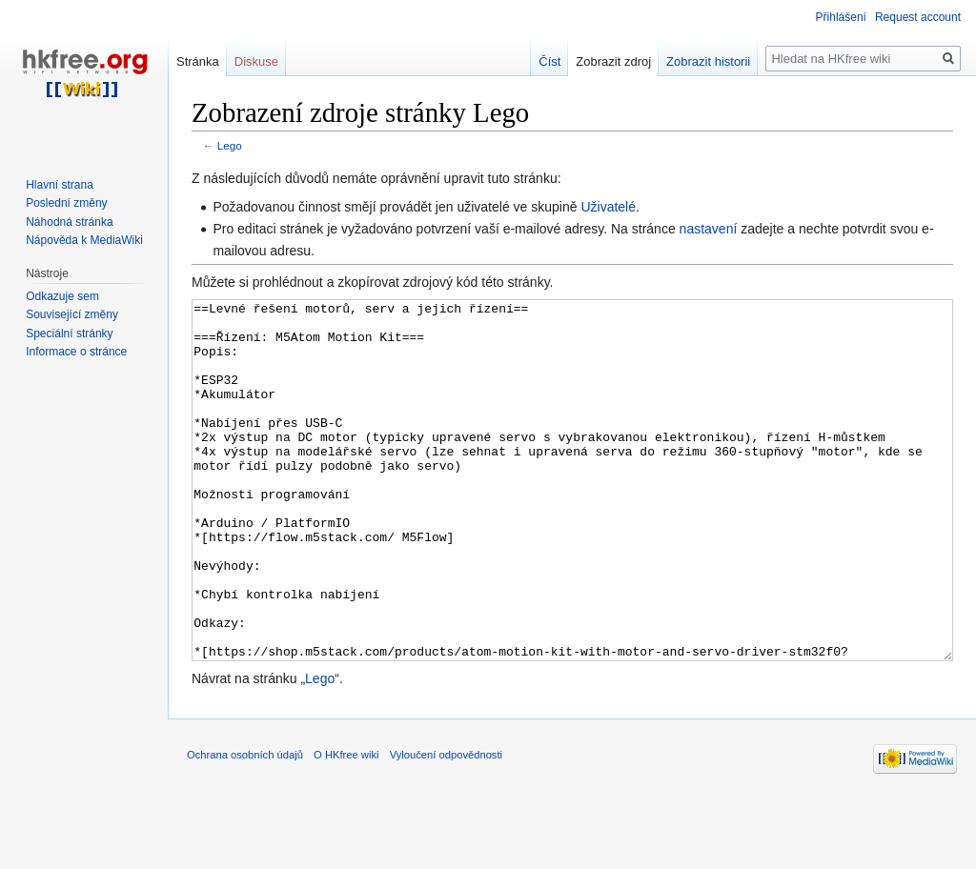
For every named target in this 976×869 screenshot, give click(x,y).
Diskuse (256, 61)
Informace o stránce (76, 351)
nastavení (709, 228)
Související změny (72, 314)
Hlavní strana (59, 185)
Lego (229, 145)
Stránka (197, 61)
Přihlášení (841, 17)
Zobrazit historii (708, 61)
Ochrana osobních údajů (245, 826)
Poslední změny (66, 203)
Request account (918, 17)
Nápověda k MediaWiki (84, 240)
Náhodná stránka (69, 222)
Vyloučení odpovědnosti (446, 826)
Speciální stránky (69, 333)
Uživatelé (608, 206)
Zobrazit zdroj (613, 61)
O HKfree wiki (346, 826)
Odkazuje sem (62, 296)
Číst (549, 61)
